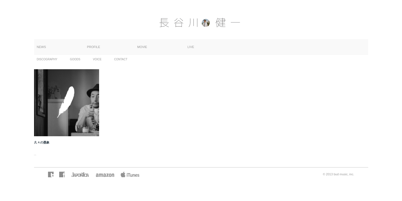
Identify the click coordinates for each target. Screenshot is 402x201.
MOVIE (142, 47)
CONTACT (121, 59)
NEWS (41, 47)
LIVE (191, 47)
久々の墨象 (41, 142)
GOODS (75, 59)
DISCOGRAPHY (47, 59)
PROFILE (93, 47)
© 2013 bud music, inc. (338, 174)
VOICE (97, 59)
